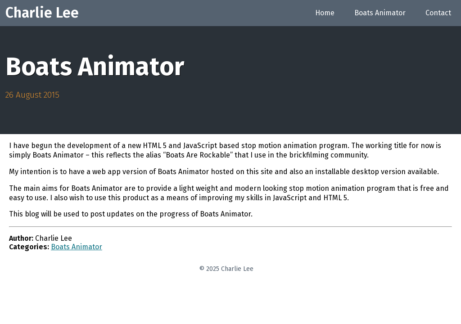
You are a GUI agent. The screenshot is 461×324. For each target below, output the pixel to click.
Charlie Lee (42, 12)
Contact (438, 13)
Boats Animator (380, 13)
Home (324, 13)
